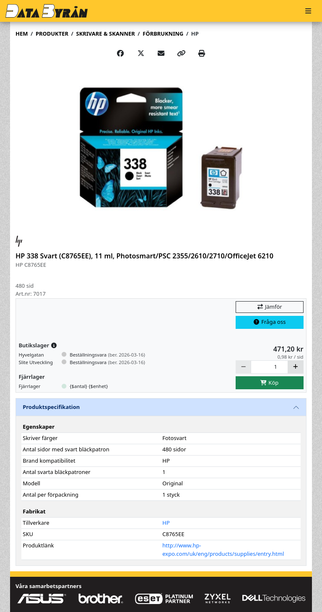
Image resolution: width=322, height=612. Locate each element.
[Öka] (296, 366)
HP (195, 33)
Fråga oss (269, 322)
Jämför (269, 306)
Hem (22, 33)
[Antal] (269, 366)
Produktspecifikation (51, 407)
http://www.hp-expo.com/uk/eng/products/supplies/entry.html (223, 549)
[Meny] (308, 11)
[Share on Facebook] (120, 53)
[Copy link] (181, 53)
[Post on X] (141, 53)
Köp (269, 382)
